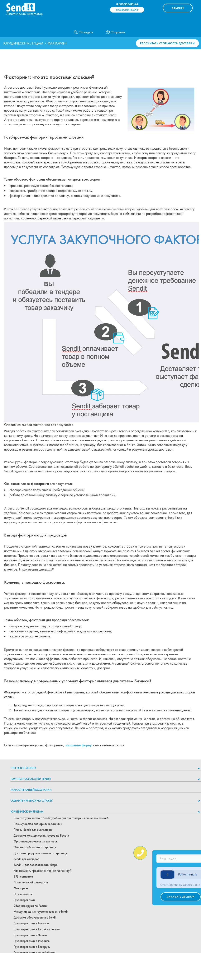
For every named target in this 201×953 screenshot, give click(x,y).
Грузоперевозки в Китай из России (37, 929)
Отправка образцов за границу (35, 847)
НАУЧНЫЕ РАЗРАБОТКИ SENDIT (30, 779)
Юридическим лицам (23, 43)
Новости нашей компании (31, 790)
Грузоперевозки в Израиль (31, 941)
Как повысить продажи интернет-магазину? (42, 871)
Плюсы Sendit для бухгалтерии (33, 830)
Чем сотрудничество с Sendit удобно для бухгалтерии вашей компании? (61, 818)
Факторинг (21, 888)
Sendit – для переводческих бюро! (36, 865)
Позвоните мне (127, 9)
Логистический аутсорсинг (31, 882)
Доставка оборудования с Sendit (35, 917)
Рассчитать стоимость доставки (167, 43)
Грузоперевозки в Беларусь (32, 947)
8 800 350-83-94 (127, 4)
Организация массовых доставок (36, 841)
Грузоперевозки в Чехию (30, 935)
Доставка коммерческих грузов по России (41, 835)
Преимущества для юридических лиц (38, 824)
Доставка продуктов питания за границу (40, 853)
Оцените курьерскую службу (31, 801)
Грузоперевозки (24, 900)
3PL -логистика (23, 876)
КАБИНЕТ (178, 8)
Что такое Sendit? (23, 768)
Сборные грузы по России (31, 906)
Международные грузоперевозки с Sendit (41, 912)
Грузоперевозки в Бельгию (31, 923)
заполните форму (78, 745)
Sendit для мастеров (26, 859)
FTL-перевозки (23, 894)
